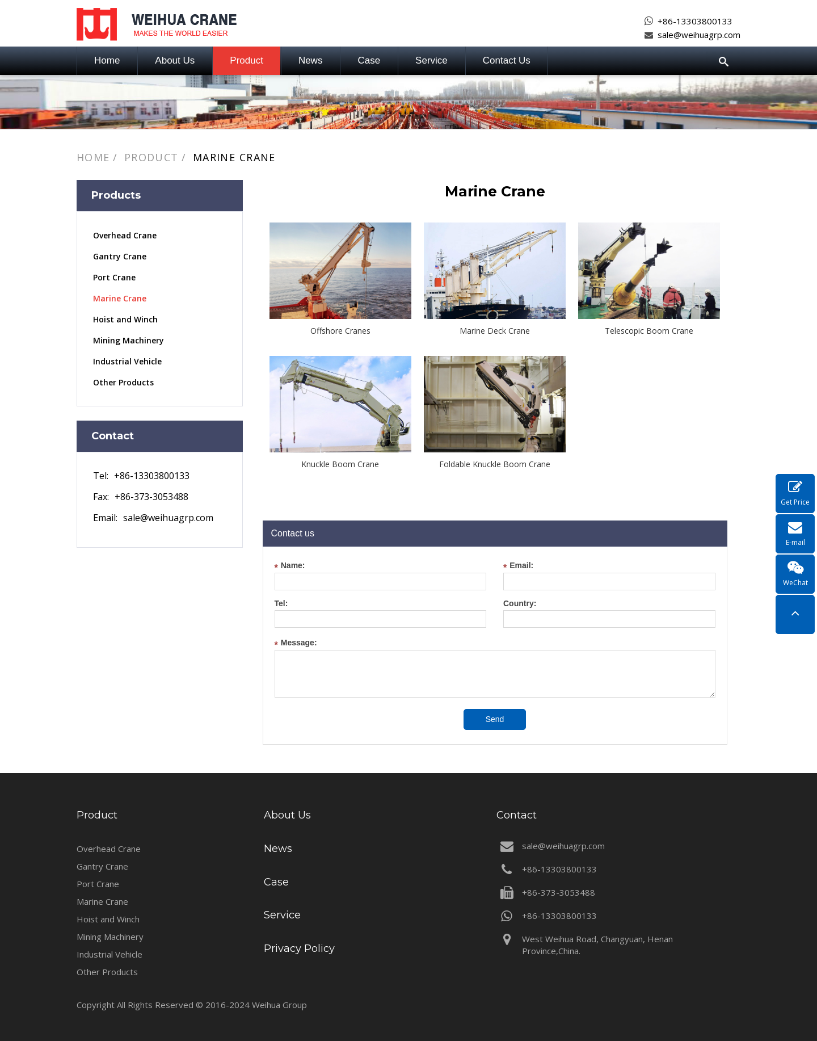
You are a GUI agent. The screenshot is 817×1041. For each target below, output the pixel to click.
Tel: (281, 603)
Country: (519, 603)
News (310, 60)
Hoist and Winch (125, 319)
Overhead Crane (125, 235)
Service (431, 60)
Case (368, 60)
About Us (175, 60)
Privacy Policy (299, 948)
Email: (518, 567)
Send (495, 719)
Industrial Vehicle (127, 361)
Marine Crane (234, 157)
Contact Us (506, 60)
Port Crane (114, 277)
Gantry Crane (119, 256)
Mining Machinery (128, 340)
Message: (296, 644)
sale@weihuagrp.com (699, 34)
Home (107, 60)
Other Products (123, 382)
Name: (290, 567)
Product (246, 60)
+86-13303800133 (695, 21)
